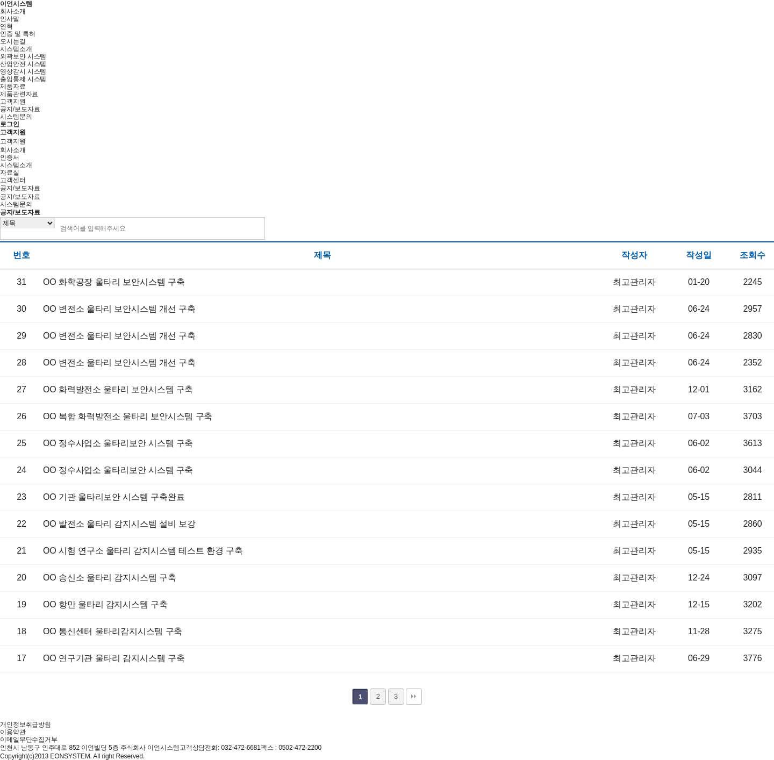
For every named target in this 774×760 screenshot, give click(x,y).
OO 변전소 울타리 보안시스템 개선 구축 (119, 308)
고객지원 (13, 101)
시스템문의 (16, 116)
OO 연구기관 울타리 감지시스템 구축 (113, 658)
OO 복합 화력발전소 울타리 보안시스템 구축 (127, 416)
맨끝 (414, 697)
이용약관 (13, 732)
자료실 (9, 172)
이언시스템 (16, 4)
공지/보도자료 (20, 109)
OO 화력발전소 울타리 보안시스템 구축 (118, 389)
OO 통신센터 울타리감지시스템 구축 (112, 631)
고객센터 (13, 180)
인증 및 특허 (17, 34)
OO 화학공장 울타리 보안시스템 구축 (113, 281)
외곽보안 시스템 (23, 56)
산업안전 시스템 (23, 64)
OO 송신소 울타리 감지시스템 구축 (109, 577)
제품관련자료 (19, 94)
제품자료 (13, 86)
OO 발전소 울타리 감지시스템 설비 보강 (119, 523)
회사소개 (13, 11)
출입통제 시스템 (23, 79)
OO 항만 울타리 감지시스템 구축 (105, 604)
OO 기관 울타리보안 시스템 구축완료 (113, 496)
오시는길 (13, 41)
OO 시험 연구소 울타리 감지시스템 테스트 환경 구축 (142, 550)
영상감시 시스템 (23, 71)
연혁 (6, 26)
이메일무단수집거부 (29, 739)
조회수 (752, 255)
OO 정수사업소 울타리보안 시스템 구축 (118, 443)
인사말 (9, 19)
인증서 (9, 157)
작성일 (699, 255)
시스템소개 (16, 49)
